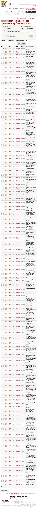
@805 (10, 256)
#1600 (32, 117)
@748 (10, 324)
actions (26, 23)
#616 (30, 312)
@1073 (10, 49)
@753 (10, 311)
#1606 (32, 112)
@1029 (10, 100)
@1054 (10, 58)
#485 (27, 194)
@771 (10, 280)
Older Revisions (31, 18)
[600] (32, 437)
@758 (10, 298)
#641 (27, 456)
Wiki (7, 11)
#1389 (27, 321)
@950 (10, 163)
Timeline (13, 11)
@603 (10, 437)
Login (10, 8)
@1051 (10, 67)
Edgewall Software (18, 504)
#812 (30, 388)
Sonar (26, 15)
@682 (10, 373)
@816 (10, 239)
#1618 (30, 89)
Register (34, 8)
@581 (10, 468)
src (22, 21)
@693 (10, 368)
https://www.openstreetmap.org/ (28, 507)
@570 (10, 484)
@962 (10, 157)
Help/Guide (21, 8)
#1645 (30, 81)
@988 (10, 134)
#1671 (30, 65)
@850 (10, 225)
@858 (10, 215)
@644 (10, 393)
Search (33, 15)
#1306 (27, 154)
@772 (10, 276)
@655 (10, 388)
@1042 (10, 83)
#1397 (30, 193)
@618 (10, 414)
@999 (10, 124)
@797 (10, 263)
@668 (10, 383)
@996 (10, 129)
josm (10, 21)
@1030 (10, 94)
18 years (18, 48)
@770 (10, 282)
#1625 (30, 103)
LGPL (31, 510)
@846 (10, 229)
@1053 (10, 63)
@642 (10, 398)
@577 (10, 473)
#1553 (30, 139)
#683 (33, 373)
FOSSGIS (17, 506)
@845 (10, 233)
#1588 (32, 122)
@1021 (10, 114)
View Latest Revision (21, 18)
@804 (10, 260)
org (27, 21)
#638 (27, 346)
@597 (10, 449)
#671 (27, 448)
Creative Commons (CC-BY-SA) (22, 508)
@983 (10, 139)
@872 (10, 200)
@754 (10, 306)
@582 (10, 464)
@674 (10, 377)
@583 (10, 460)
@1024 (10, 104)
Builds (32, 13)
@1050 (10, 72)
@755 (10, 302)
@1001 (10, 120)
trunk (17, 21)
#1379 (32, 316)
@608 (10, 432)
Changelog (21, 11)
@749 (10, 320)
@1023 (10, 109)
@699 (10, 363)
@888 (10, 193)
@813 (10, 246)
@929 (10, 179)
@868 (10, 204)
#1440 (30, 229)
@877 (10, 196)
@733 (10, 345)
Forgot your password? (31, 9)
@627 (10, 402)
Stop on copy (8, 28)
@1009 (10, 117)
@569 (10, 487)
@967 (10, 152)
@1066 (10, 52)
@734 (10, 340)
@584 (10, 454)
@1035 (10, 89)
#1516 (32, 141)
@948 (10, 167)
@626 (10, 406)
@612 (10, 427)
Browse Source (30, 11)
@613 (10, 422)
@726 (10, 357)
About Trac (28, 8)
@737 (10, 335)
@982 (10, 142)
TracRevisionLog (15, 496)
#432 (27, 428)
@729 (10, 352)
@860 (10, 208)
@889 (10, 189)
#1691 (32, 54)
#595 (27, 257)
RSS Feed (14, 501)
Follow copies (8, 30)
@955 (10, 159)
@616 (10, 418)
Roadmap (25, 13)
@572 (10, 479)
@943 (10, 171)
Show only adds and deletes (12, 31)
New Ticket (17, 13)
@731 (10, 349)
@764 (10, 291)
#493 (33, 485)
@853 (10, 220)
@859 (10, 211)
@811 (10, 251)
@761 (10, 294)
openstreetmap (8, 23)
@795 (10, 267)
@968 (10, 146)
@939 (10, 176)
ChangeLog (23, 501)
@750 (10, 315)
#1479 (32, 178)
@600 (10, 443)
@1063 (10, 55)
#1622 (32, 107)
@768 (10, 287)
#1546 (27, 146)
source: (4, 21)
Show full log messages (9, 36)
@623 (10, 409)
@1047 (10, 77)
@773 (10, 271)
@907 (10, 186)
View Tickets (8, 13)
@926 (10, 182)
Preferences (15, 8)
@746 (10, 328)
